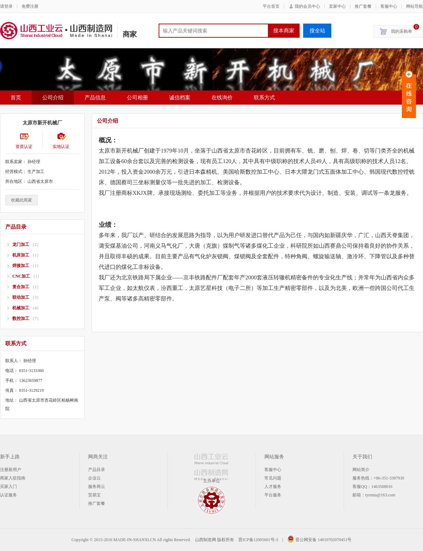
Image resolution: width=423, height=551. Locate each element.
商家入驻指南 (12, 478)
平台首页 (271, 6)
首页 (16, 97)
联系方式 (264, 97)
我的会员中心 (307, 6)
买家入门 (8, 486)
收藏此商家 (21, 200)
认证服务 (8, 495)
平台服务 (272, 495)
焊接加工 (20, 265)
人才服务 (272, 486)
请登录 (6, 6)
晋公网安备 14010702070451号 (319, 539)
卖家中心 (337, 6)
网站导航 (414, 6)
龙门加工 (20, 244)
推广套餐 (363, 6)
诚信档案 (179, 97)
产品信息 (95, 97)
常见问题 (272, 478)
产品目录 (96, 469)
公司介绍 (52, 97)
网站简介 (360, 469)
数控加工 (20, 318)
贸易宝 (94, 495)
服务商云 (96, 486)
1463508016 (381, 486)
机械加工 (20, 307)
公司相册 (137, 97)
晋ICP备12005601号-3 (258, 539)
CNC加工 (21, 276)
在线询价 (222, 97)
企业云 (94, 478)
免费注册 (30, 6)
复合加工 (20, 286)
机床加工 (20, 255)
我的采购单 (405, 29)
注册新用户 (10, 469)
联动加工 (20, 297)
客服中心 (388, 6)
